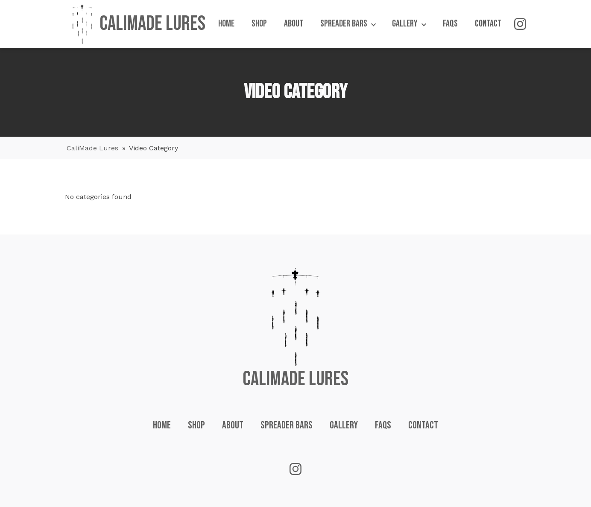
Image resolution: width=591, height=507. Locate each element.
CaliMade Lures (92, 148)
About (232, 425)
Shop (196, 425)
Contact (423, 425)
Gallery (344, 425)
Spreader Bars (286, 425)
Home (162, 425)
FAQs (383, 425)
